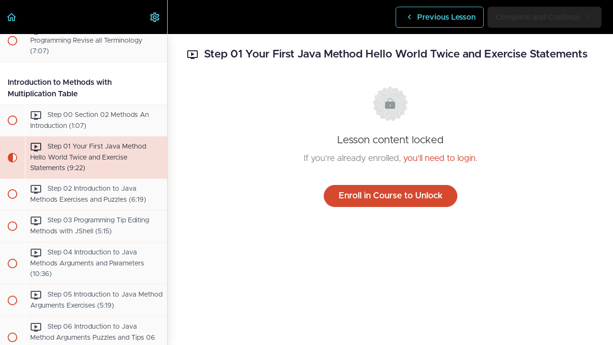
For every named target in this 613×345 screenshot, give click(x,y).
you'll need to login (439, 158)
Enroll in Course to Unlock (391, 196)
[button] (12, 17)
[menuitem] (155, 17)
